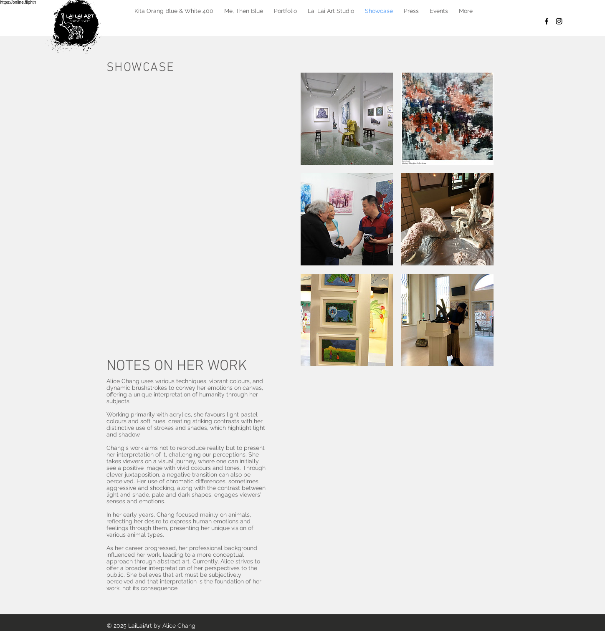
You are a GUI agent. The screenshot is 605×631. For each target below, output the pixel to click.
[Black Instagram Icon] (559, 21)
